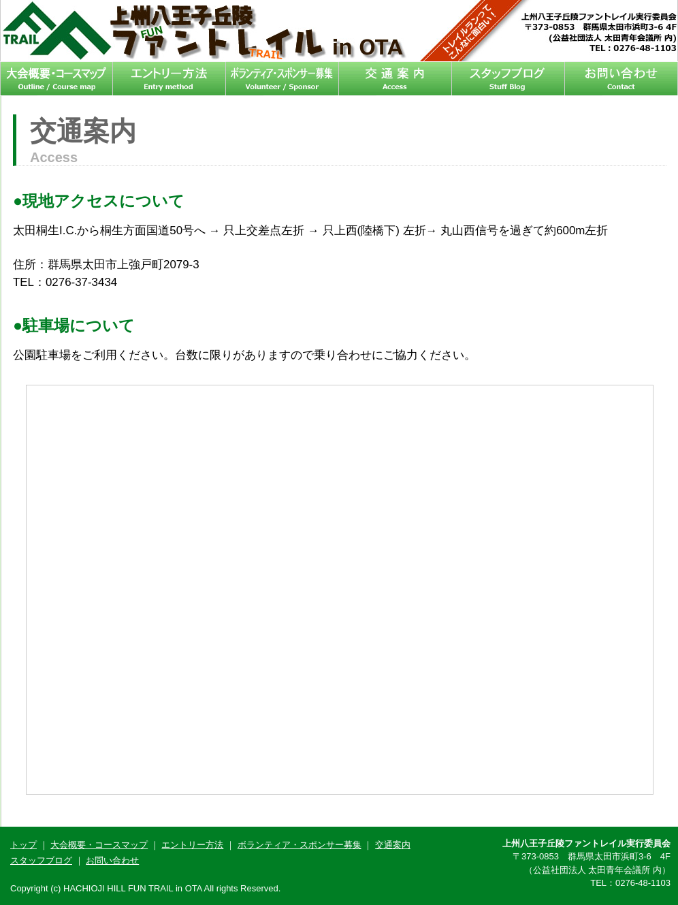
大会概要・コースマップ (56, 78)
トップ (23, 845)
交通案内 (395, 78)
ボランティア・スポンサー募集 (282, 78)
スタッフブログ (508, 78)
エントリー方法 (169, 78)
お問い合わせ (621, 78)
